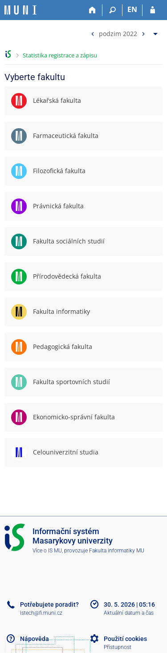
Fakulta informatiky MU (116, 551)
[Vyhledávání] (112, 10)
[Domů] (92, 10)
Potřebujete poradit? (49, 604)
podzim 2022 (118, 33)
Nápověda (34, 638)
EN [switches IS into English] (132, 9)
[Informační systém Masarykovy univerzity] (20, 10)
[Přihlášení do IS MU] (153, 10)
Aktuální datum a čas (129, 613)
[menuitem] (123, 31)
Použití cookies (125, 638)
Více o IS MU (47, 551)
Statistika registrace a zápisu (60, 55)
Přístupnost (117, 647)
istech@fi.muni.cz (41, 613)
